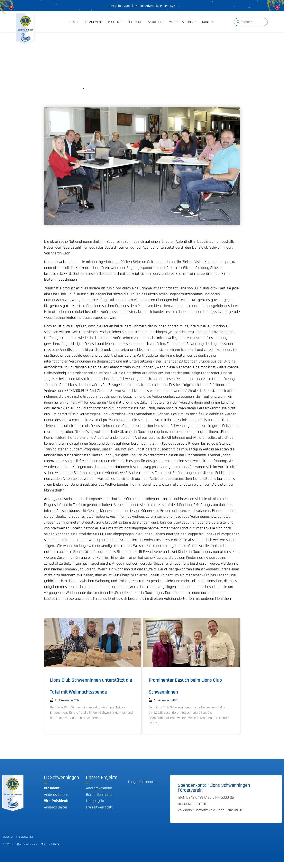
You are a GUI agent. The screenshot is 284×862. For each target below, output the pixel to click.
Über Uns (135, 22)
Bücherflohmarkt (99, 794)
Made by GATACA (50, 844)
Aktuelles (155, 22)
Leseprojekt (95, 800)
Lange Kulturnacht (142, 781)
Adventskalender (99, 788)
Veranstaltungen (183, 22)
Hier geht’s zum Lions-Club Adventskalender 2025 (142, 6)
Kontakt (208, 22)
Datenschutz (26, 837)
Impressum (8, 837)
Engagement (93, 22)
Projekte (115, 22)
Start (73, 22)
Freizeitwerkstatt (99, 807)
